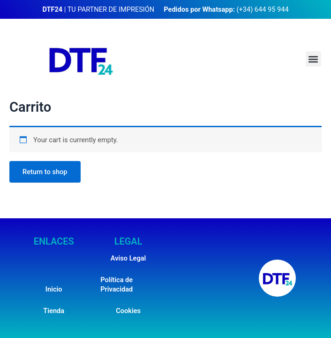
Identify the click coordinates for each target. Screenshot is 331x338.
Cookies (128, 311)
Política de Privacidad (116, 284)
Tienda (53, 311)
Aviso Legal (128, 258)
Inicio (53, 289)
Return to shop (45, 172)
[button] (313, 59)
